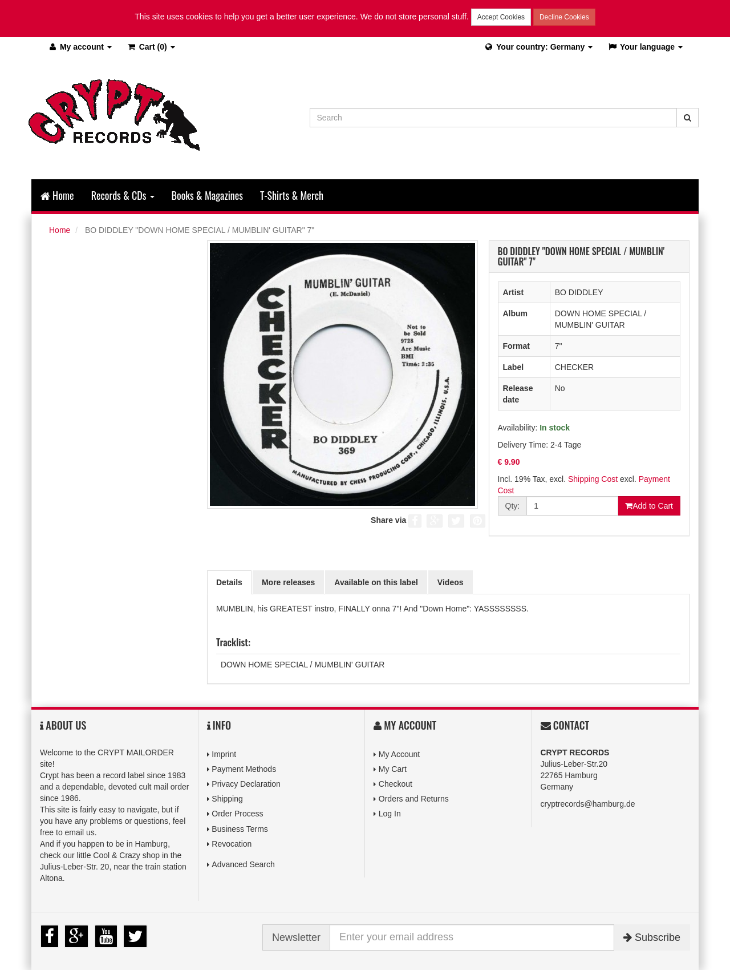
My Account (399, 754)
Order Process (237, 813)
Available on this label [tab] (376, 582)
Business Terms (240, 829)
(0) (151, 46)
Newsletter (296, 937)
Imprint (224, 754)
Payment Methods (244, 769)
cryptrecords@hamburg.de (588, 803)
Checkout (395, 783)
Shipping (227, 798)
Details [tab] (229, 582)
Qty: (512, 506)
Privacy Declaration (246, 783)
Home (57, 195)
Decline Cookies (564, 17)
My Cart (393, 769)
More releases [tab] (288, 582)
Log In (390, 813)
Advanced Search (243, 864)
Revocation (232, 843)
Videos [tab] (450, 582)
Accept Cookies (501, 17)
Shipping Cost (593, 479)
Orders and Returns (414, 798)
